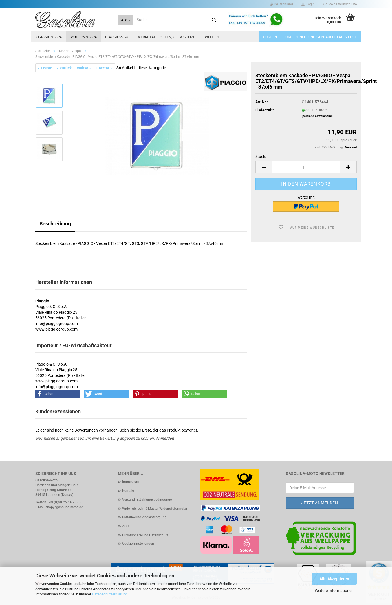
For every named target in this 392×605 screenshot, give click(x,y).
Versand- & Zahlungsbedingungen (148, 499)
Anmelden (165, 438)
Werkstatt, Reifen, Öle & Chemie (166, 37)
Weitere (212, 37)
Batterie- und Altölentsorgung (144, 517)
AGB (125, 526)
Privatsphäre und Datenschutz (145, 535)
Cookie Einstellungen (138, 543)
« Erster (45, 68)
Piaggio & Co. (117, 37)
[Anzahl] (306, 167)
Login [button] (308, 4)
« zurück (64, 68)
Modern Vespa (83, 37)
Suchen (270, 37)
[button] (281, 4)
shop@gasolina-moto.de (64, 507)
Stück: (260, 156)
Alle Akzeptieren (334, 579)
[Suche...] (126, 20)
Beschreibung (55, 223)
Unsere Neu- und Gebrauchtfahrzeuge (321, 37)
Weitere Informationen (334, 590)
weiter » (84, 68)
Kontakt (128, 491)
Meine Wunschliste (340, 4)
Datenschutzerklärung (109, 594)
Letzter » (104, 68)
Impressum (130, 482)
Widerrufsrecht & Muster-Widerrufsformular (154, 509)
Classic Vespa (49, 37)
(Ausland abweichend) (317, 116)
